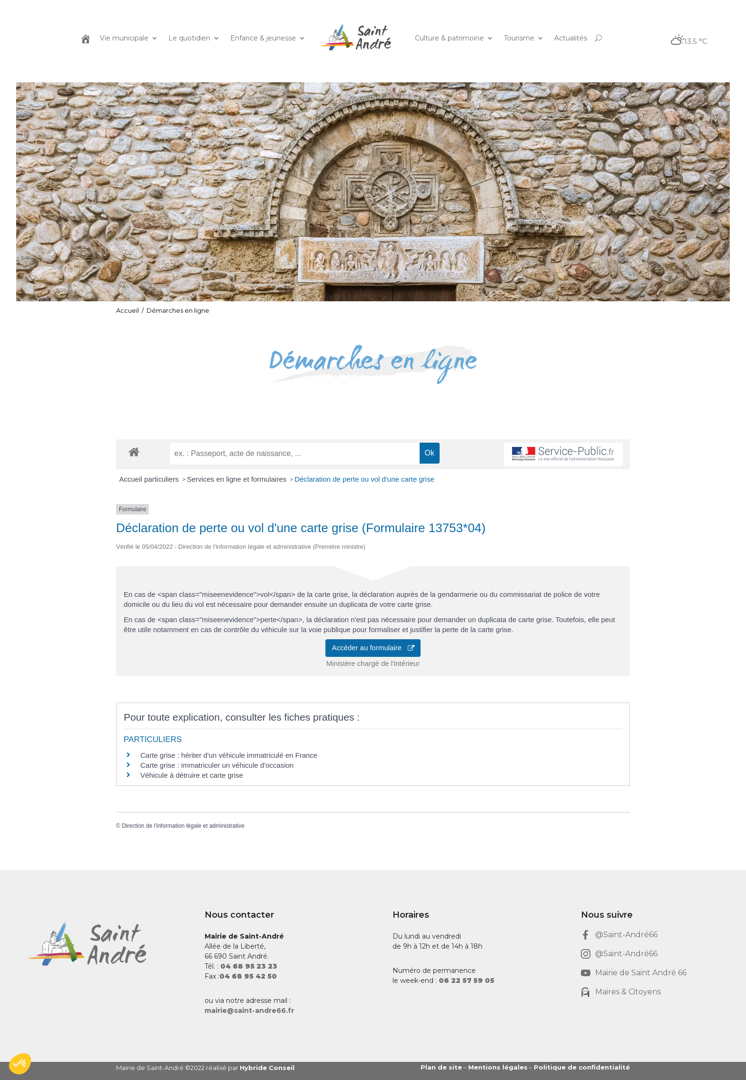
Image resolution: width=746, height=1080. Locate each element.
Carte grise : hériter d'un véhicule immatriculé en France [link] (228, 755)
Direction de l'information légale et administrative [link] (183, 825)
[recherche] (295, 454)
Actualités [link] (570, 38)
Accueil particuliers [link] (150, 479)
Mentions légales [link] (498, 1067)
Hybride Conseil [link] (267, 1067)
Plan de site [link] (441, 1067)
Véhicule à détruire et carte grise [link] (191, 775)
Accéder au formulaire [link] (373, 648)
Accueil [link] (127, 310)
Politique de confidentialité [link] (582, 1067)
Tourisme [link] (519, 38)
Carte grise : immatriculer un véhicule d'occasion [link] (217, 765)
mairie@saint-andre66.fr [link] (249, 1010)
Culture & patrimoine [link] (449, 38)
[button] (20, 1063)
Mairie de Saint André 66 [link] (641, 972)
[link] (84, 37)
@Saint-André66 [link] (626, 934)
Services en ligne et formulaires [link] (237, 479)
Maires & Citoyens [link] (628, 991)
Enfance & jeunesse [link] (263, 38)
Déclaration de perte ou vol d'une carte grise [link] (364, 479)
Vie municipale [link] (124, 38)
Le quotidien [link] (189, 38)
